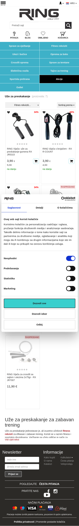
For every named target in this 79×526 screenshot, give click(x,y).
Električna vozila (20, 71)
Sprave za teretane (59, 62)
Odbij (39, 324)
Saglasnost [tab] (14, 207)
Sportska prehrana (20, 79)
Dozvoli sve (39, 303)
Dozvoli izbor (39, 313)
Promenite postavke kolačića (50, 521)
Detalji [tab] (39, 207)
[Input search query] (24, 25)
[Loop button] (68, 25)
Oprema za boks (59, 54)
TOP (75, 513)
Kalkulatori (67, 457)
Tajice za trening (59, 71)
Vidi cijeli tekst (12, 439)
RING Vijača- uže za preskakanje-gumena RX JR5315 (19, 151)
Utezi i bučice (19, 54)
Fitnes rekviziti (59, 46)
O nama (48, 460)
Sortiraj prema (66, 105)
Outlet (19, 87)
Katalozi (48, 464)
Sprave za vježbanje (19, 46)
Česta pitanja (67, 460)
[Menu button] (3, 3)
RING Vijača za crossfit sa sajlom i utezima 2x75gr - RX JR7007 (21, 377)
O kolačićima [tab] (65, 207)
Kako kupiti (49, 457)
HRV (73, 3)
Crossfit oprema (19, 62)
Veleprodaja (67, 464)
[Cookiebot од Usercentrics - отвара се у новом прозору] (61, 199)
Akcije (59, 79)
